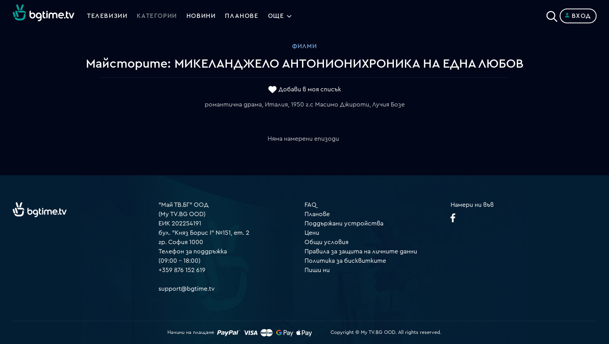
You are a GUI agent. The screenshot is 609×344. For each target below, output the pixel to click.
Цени (311, 233)
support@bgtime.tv (186, 289)
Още (276, 16)
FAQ (310, 205)
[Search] (551, 14)
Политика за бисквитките (345, 261)
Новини (201, 16)
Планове (317, 214)
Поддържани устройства (343, 223)
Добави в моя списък (309, 90)
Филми (304, 46)
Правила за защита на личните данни (360, 251)
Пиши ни (317, 270)
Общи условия (326, 242)
